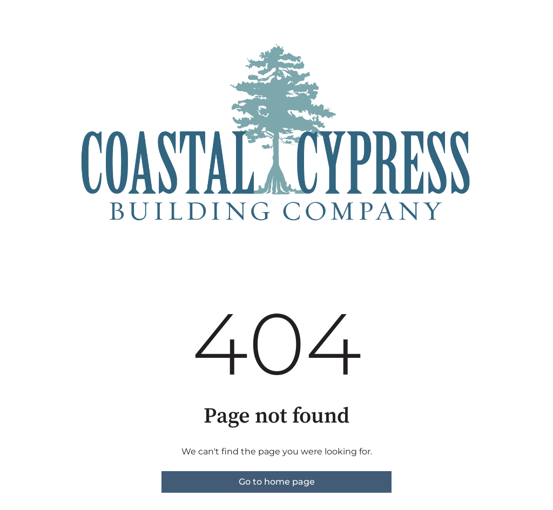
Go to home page (277, 482)
